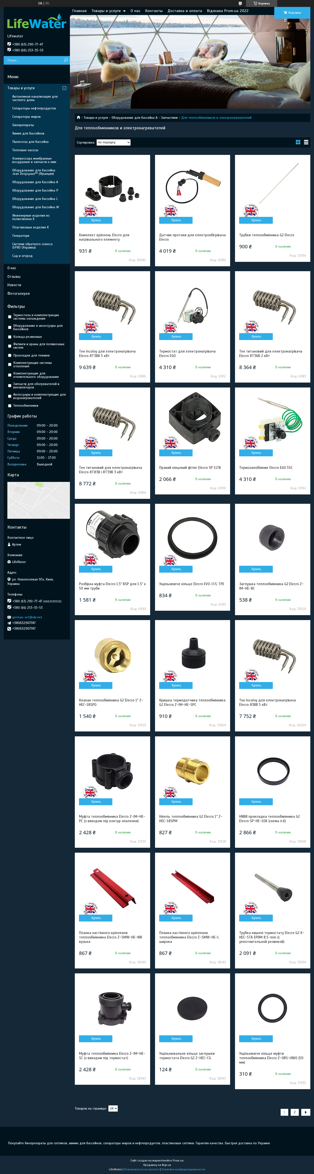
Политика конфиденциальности (183, 1169)
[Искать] (65, 60)
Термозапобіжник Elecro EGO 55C (266, 467)
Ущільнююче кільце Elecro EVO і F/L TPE (191, 584)
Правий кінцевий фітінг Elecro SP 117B (190, 467)
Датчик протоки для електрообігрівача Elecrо (192, 237)
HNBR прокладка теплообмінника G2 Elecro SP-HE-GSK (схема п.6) (269, 818)
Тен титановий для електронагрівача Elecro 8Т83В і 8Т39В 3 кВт (110, 469)
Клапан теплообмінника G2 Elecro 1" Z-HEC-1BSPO (111, 702)
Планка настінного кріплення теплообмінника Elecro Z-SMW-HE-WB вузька (110, 937)
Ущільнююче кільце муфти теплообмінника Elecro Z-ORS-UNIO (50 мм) (271, 1058)
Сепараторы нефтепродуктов (34, 108)
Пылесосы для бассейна (30, 142)
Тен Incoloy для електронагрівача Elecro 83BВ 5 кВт (267, 702)
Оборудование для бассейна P (35, 190)
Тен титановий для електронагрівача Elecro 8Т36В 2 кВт (270, 353)
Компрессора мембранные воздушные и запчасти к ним (34, 160)
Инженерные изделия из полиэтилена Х (31, 217)
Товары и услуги (106, 10)
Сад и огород (22, 256)
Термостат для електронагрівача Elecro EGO (187, 353)
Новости (14, 285)
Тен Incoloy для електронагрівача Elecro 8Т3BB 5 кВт (107, 353)
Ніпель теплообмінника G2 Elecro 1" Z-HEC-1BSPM (190, 818)
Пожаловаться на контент (141, 1169)
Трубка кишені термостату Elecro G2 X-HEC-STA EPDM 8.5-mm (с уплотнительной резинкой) (271, 937)
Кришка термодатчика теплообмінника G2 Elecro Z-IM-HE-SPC (192, 702)
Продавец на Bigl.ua (157, 1165)
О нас (135, 10)
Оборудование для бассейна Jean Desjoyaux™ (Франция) (33, 172)
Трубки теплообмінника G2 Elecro (266, 235)
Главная (79, 10)
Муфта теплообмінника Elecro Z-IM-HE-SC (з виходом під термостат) (112, 1055)
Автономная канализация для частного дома (35, 98)
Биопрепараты (23, 125)
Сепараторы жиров (26, 117)
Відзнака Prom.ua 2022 (228, 10)
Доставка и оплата (185, 10)
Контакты (154, 10)
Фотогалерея (18, 293)
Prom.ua (178, 1160)
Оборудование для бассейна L (35, 199)
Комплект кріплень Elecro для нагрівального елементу (104, 237)
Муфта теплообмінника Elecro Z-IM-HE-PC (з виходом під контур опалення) (112, 818)
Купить (96, 220)
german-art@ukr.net (27, 617)
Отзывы (14, 276)
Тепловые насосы (25, 150)
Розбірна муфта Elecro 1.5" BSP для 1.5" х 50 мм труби (112, 586)
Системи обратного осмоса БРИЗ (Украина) (32, 246)
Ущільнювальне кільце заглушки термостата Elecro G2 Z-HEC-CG (187, 1055)
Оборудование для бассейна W (35, 207)
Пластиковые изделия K (30, 227)
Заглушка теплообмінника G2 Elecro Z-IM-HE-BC (271, 586)
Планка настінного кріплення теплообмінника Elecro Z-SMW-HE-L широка (189, 937)
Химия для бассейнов (28, 133)
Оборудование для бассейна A (134, 118)
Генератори (20, 236)
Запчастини (169, 118)
